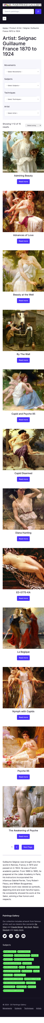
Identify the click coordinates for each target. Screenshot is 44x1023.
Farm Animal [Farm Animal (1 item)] (27, 971)
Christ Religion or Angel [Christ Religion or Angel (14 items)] (33, 978)
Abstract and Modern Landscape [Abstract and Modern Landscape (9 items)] (14, 990)
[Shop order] (33, 125)
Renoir (35, 927)
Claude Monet (17, 927)
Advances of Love (23, 235)
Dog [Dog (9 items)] (36, 971)
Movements (7, 1008)
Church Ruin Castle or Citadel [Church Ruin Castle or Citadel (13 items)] (13, 978)
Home (5, 28)
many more (18, 930)
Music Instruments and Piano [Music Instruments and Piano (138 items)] (24, 959)
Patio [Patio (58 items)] (34, 955)
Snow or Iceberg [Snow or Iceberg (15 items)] (24, 951)
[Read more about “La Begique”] (23, 657)
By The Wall (23, 354)
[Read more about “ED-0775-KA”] (23, 598)
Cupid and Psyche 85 (23, 413)
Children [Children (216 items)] (31, 982)
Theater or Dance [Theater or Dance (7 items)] (10, 951)
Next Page (28, 847)
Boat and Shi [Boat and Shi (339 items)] (9, 986)
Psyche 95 (23, 770)
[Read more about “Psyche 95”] (23, 777)
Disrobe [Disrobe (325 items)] (8, 975)
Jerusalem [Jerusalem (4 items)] (27, 963)
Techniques (29, 1008)
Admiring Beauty (23, 175)
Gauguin (6, 930)
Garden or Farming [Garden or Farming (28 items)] (11, 967)
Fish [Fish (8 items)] (22, 967)
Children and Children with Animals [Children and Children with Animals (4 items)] (14, 982)
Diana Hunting (23, 532)
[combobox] (22, 72)
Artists (38, 1008)
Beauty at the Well (23, 294)
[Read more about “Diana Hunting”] (23, 538)
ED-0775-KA (23, 592)
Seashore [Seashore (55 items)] (8, 955)
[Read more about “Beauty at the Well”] (23, 300)
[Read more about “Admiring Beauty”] (23, 181)
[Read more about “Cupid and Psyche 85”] (23, 419)
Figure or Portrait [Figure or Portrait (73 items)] (33, 967)
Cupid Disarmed (23, 473)
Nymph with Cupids (23, 711)
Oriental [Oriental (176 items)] (8, 959)
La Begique (23, 651)
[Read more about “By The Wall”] (23, 360)
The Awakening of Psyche (23, 830)
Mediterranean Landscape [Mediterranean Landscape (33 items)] (12, 963)
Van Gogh (28, 927)
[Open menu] (4, 18)
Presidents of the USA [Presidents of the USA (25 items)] (22, 955)
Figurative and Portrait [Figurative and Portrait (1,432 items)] (12, 971)
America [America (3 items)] (32, 986)
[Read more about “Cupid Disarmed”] (23, 479)
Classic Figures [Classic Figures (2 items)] (20, 975)
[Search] (38, 11)
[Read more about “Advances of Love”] (23, 241)
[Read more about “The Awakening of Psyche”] (23, 836)
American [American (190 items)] (21, 986)
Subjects (18, 1008)
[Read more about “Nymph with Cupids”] (23, 717)
